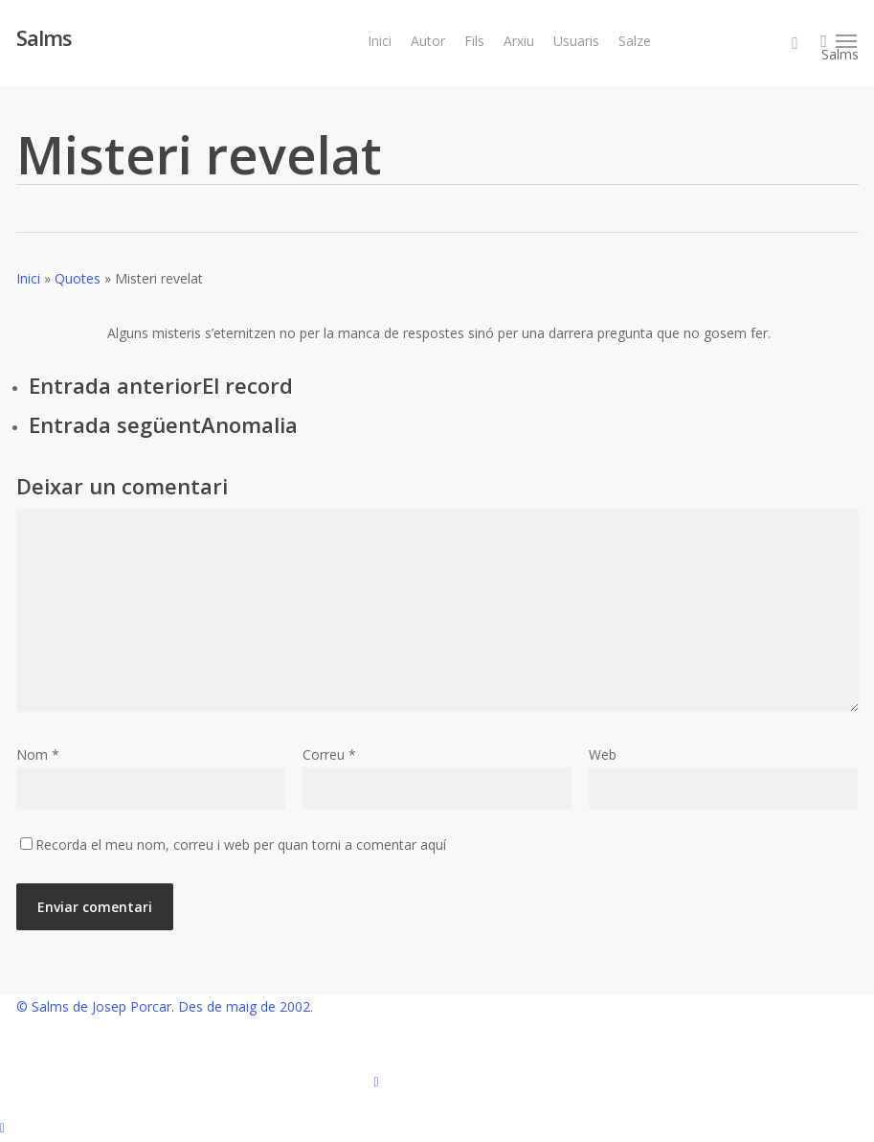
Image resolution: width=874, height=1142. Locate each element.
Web (602, 754)
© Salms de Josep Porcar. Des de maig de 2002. (164, 1006)
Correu (329, 754)
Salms (44, 37)
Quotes (78, 278)
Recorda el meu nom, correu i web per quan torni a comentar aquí (240, 844)
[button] (847, 41)
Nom (37, 754)
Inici (28, 278)
